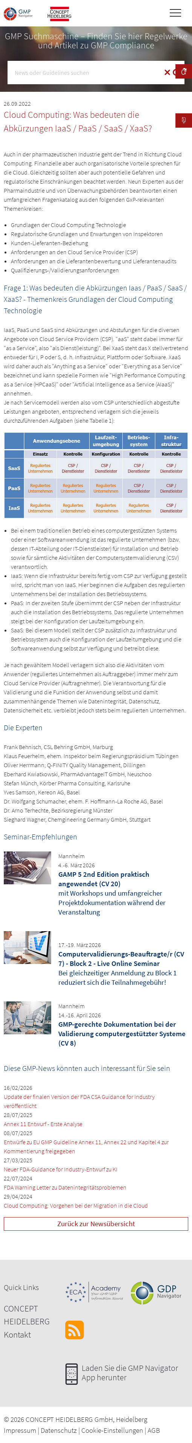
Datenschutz (59, 1430)
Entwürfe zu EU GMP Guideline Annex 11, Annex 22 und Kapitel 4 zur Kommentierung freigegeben (86, 1146)
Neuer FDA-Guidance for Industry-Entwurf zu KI (60, 1169)
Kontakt (17, 1334)
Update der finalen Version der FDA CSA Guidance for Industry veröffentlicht (79, 1101)
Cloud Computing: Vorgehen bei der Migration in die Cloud (76, 1205)
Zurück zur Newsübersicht (96, 1223)
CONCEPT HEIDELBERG (27, 1315)
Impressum (20, 1430)
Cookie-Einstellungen (112, 1430)
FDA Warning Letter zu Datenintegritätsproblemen (65, 1187)
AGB (154, 1430)
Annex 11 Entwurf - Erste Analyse (43, 1124)
